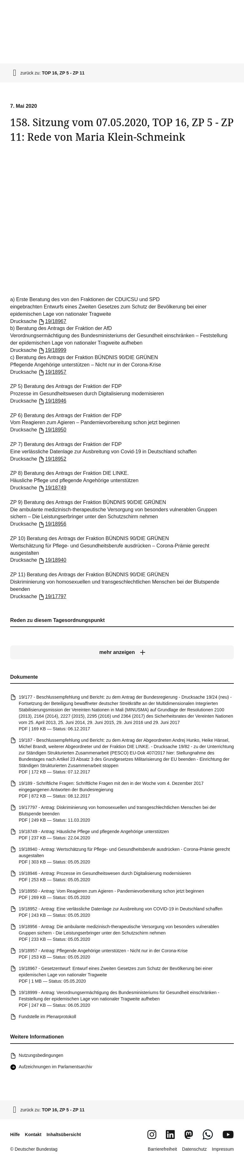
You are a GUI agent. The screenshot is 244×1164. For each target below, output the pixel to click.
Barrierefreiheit (162, 1149)
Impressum (223, 1149)
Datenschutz (194, 1149)
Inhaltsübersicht (63, 1134)
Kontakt (33, 1134)
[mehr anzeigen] (122, 652)
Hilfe (15, 1134)
